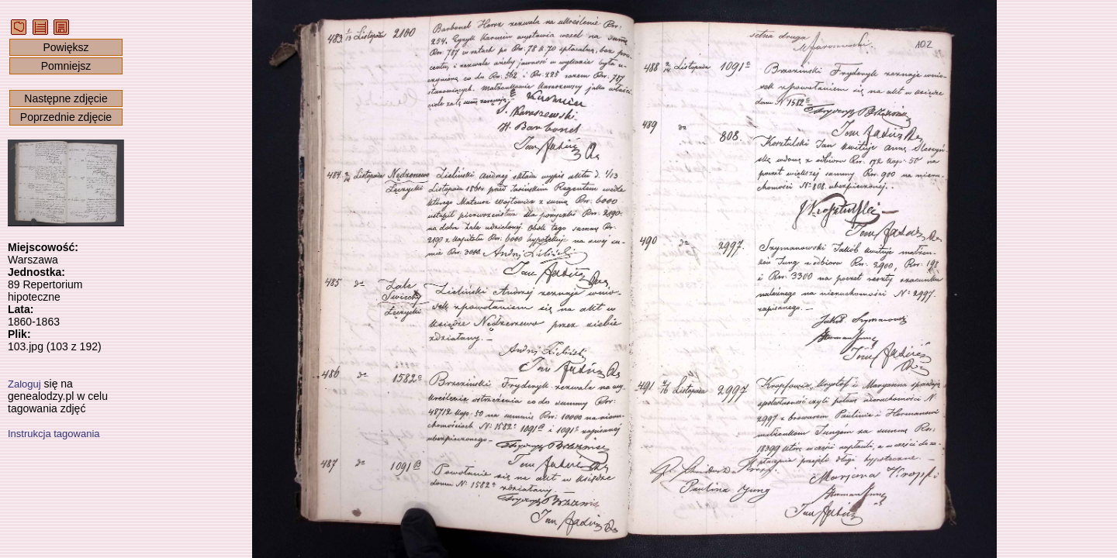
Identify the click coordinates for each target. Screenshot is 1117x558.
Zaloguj (24, 384)
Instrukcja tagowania (54, 433)
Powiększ (65, 47)
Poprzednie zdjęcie (66, 117)
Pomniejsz (66, 66)
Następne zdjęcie (65, 98)
